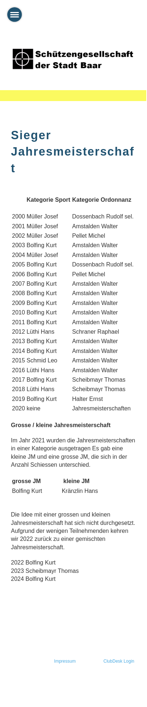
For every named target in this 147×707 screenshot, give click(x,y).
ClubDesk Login (118, 661)
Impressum (65, 661)
